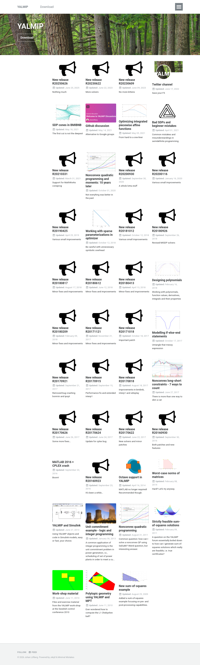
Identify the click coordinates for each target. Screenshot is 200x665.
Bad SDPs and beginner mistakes (164, 124)
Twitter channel (162, 85)
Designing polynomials (160, 281)
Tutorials (65, 7)
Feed (32, 652)
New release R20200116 (160, 172)
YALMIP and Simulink (67, 527)
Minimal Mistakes (66, 657)
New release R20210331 (60, 172)
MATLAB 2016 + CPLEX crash (63, 466)
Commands (118, 7)
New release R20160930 (160, 433)
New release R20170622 (127, 433)
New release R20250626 (60, 81)
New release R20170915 (94, 382)
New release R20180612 (94, 280)
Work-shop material (65, 595)
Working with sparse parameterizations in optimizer (99, 234)
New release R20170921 (60, 382)
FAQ (164, 7)
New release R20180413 (127, 280)
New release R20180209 (60, 332)
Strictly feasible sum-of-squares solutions (166, 525)
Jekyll (53, 657)
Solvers (137, 7)
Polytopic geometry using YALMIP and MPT (99, 599)
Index (151, 7)
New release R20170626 (60, 433)
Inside (100, 7)
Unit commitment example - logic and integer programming (100, 532)
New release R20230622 (94, 81)
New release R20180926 (160, 228)
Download (47, 7)
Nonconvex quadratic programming (133, 530)
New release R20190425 (60, 228)
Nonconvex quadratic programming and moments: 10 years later (100, 180)
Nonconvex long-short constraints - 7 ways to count (167, 387)
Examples (83, 7)
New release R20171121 (94, 332)
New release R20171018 (127, 332)
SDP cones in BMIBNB (67, 125)
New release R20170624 (94, 433)
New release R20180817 (60, 280)
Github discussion (98, 126)
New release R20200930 (127, 172)
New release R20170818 (127, 382)
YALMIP (22, 7)
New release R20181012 (127, 228)
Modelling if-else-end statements (166, 337)
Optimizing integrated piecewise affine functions (133, 125)
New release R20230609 (127, 81)
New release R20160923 (94, 481)
